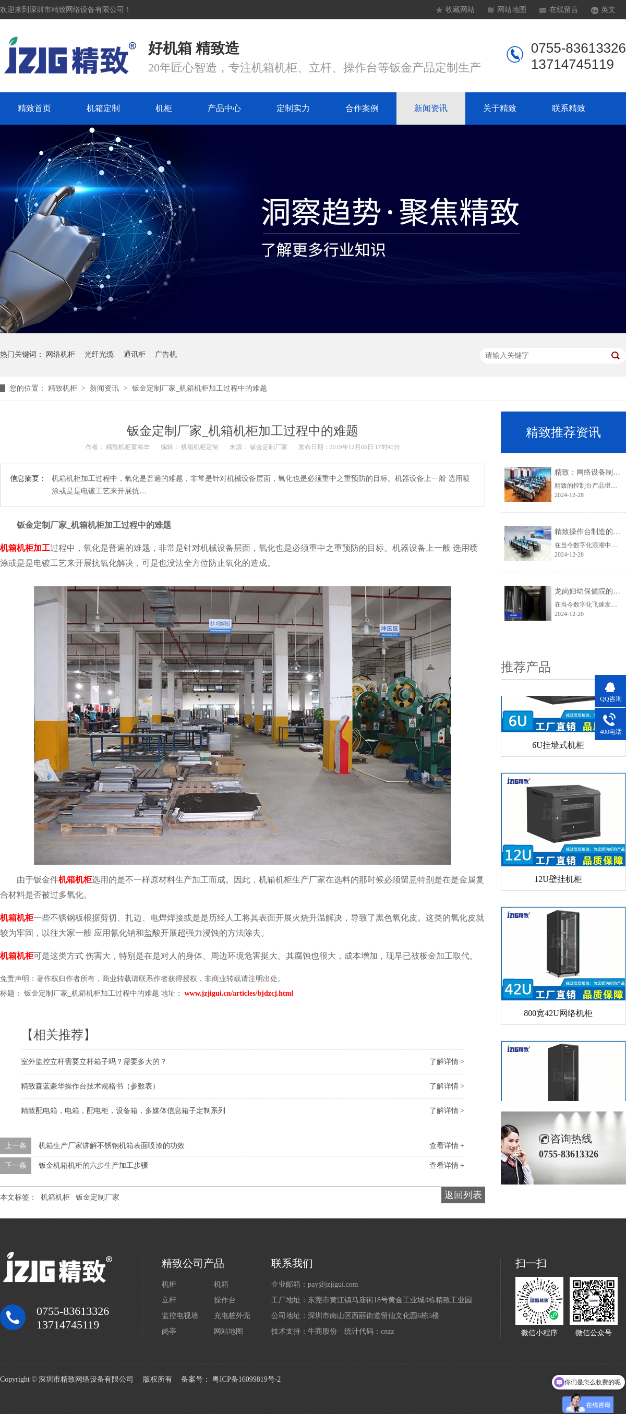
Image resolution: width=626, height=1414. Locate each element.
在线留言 (564, 10)
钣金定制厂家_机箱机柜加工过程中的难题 (199, 388)
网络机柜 (60, 354)
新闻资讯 (431, 108)
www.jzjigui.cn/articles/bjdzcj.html (239, 993)
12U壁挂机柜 (558, 881)
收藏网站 (460, 10)
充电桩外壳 (232, 1316)
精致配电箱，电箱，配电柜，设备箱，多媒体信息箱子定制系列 (123, 1111)
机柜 (163, 108)
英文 (608, 10)
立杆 (169, 1300)
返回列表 (463, 1195)
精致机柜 (63, 388)
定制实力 (293, 108)
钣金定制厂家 (97, 1197)
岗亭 (169, 1331)
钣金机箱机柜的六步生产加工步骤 (93, 1165)
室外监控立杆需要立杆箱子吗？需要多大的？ (94, 1062)
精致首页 (34, 108)
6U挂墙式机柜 (558, 747)
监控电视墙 (180, 1316)
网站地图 (511, 10)
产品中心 (224, 108)
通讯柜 (135, 354)
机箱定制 (103, 108)
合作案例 (362, 108)
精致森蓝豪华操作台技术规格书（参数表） (90, 1086)
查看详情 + (446, 1146)
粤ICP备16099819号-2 (246, 1379)
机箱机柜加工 (25, 547)
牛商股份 (322, 1331)
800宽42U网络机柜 (558, 1015)
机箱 (221, 1284)
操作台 (225, 1300)
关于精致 (499, 108)
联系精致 (568, 108)
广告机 (166, 354)
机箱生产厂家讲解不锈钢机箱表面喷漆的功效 (112, 1146)
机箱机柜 (75, 879)
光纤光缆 (99, 354)
